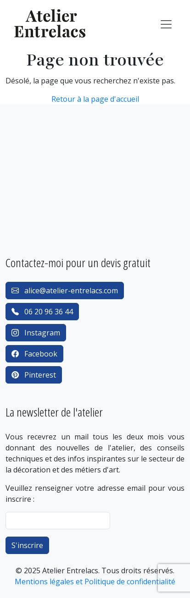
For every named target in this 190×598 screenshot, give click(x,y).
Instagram (35, 333)
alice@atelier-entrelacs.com (64, 290)
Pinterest (33, 375)
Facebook (34, 354)
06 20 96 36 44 (42, 312)
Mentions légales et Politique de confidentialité (95, 581)
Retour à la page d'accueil (95, 99)
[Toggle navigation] (166, 24)
